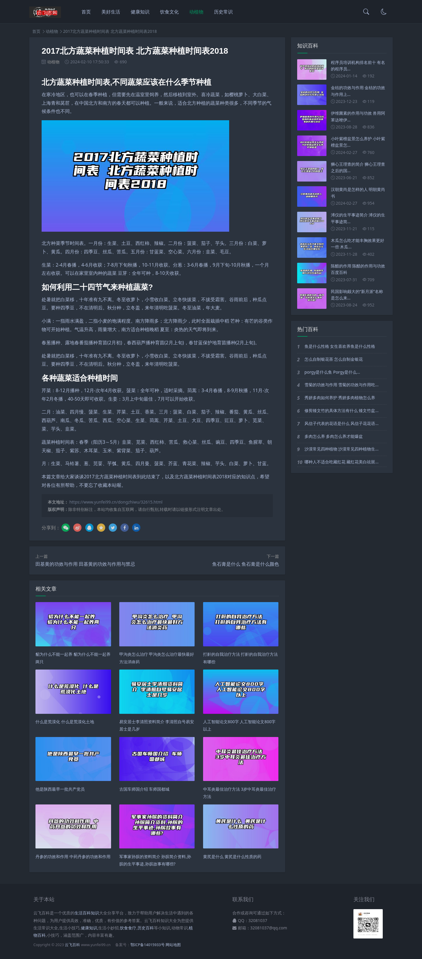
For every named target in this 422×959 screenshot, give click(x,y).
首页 (86, 12)
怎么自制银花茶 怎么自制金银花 (333, 359)
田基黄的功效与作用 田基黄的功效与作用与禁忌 (85, 564)
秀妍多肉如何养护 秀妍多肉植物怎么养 (339, 397)
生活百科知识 (86, 913)
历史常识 (223, 12)
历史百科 (145, 928)
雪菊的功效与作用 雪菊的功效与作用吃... (341, 384)
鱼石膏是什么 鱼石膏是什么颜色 (245, 564)
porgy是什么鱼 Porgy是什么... (332, 372)
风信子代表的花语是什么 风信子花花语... (341, 423)
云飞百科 (73, 944)
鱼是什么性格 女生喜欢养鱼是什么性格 (339, 346)
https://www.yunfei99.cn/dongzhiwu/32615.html (116, 502)
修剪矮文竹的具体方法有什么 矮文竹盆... (341, 410)
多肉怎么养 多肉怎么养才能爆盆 (333, 436)
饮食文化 (169, 12)
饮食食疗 (128, 928)
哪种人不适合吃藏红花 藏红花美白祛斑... (341, 462)
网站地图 (173, 944)
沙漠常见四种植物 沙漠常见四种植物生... (341, 449)
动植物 (196, 12)
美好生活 (110, 12)
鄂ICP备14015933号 (147, 944)
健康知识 (140, 12)
